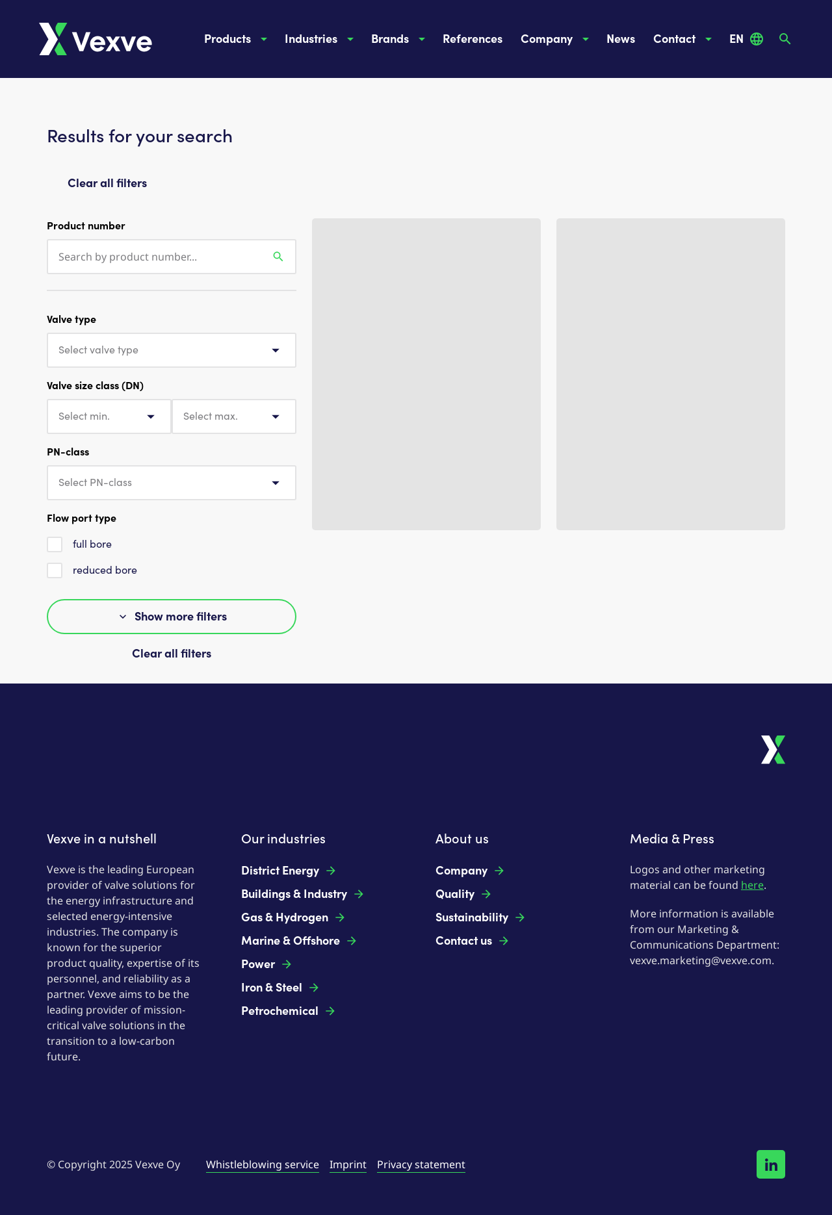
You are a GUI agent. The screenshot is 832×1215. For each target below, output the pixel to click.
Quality (464, 894)
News (620, 39)
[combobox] (171, 350)
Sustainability (481, 917)
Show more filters (171, 616)
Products (238, 39)
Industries (321, 39)
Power (267, 964)
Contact (684, 39)
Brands (400, 39)
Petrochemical (289, 1011)
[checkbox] (54, 544)
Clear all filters (107, 183)
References (472, 39)
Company (557, 39)
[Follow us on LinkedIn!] (771, 1164)
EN (746, 39)
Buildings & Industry (303, 894)
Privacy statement (421, 1164)
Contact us (473, 941)
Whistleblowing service (262, 1164)
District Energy (289, 870)
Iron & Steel (280, 987)
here (752, 885)
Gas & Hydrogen (293, 917)
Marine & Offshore (299, 941)
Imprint (348, 1164)
